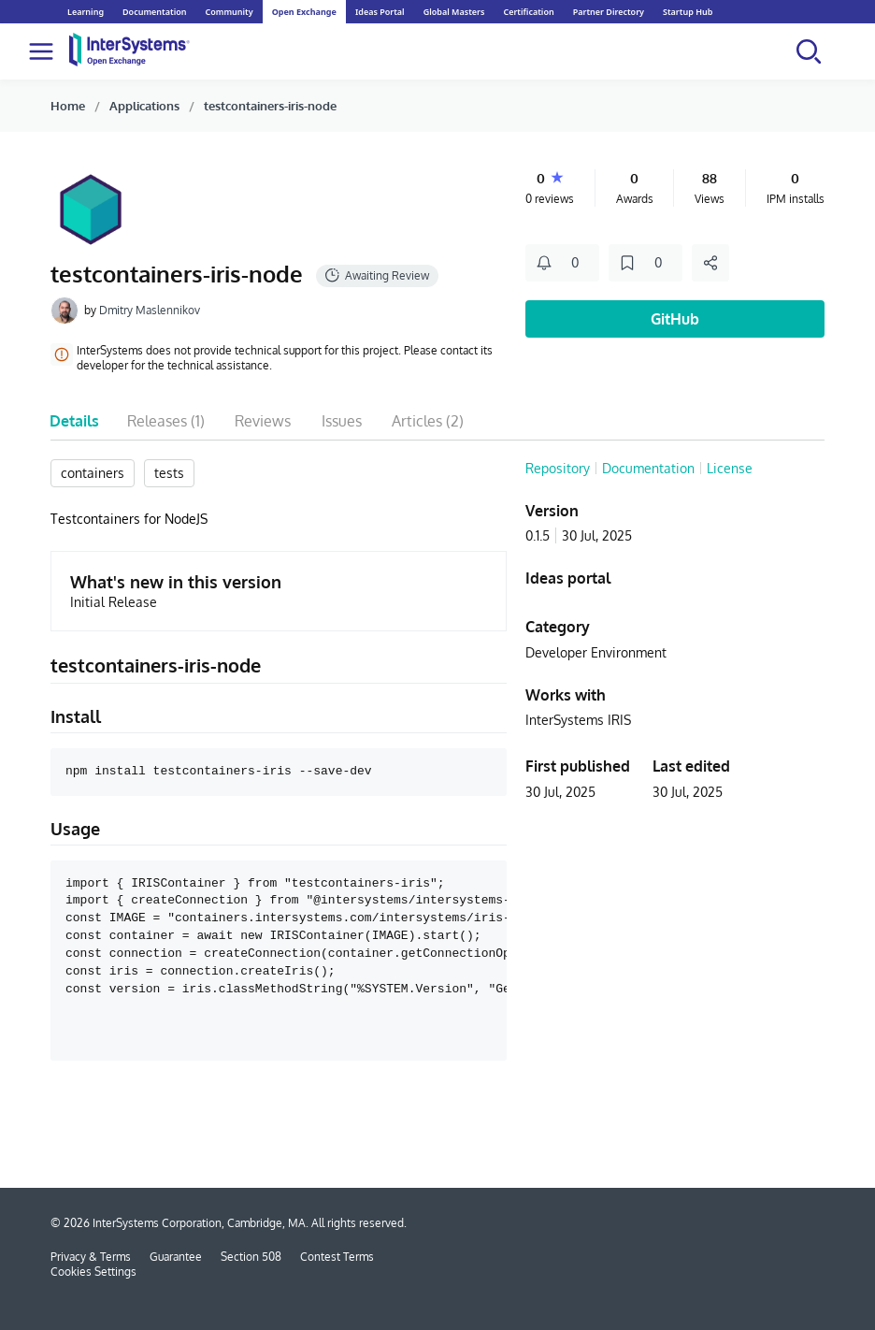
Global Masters (454, 12)
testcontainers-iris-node (270, 105)
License (730, 468)
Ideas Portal (380, 12)
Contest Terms (337, 1257)
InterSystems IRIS (578, 720)
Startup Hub (687, 12)
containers (92, 473)
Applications (144, 105)
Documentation (154, 12)
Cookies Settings (93, 1272)
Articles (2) (428, 421)
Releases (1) (166, 421)
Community (228, 12)
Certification (528, 12)
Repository (557, 468)
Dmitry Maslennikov (149, 310)
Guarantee (176, 1257)
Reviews (263, 421)
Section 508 (251, 1257)
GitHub (675, 319)
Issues (342, 421)
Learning (85, 12)
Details (74, 421)
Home (67, 105)
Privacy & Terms (90, 1257)
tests (169, 473)
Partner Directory (608, 12)
